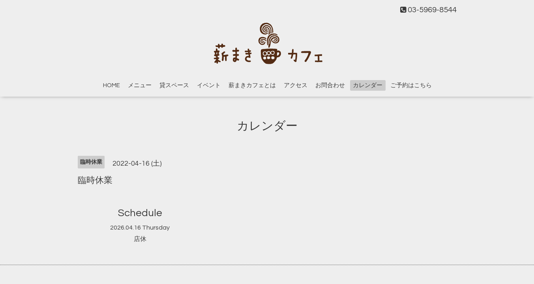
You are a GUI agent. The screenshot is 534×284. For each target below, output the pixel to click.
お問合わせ (330, 85)
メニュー (140, 85)
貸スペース (174, 85)
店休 (140, 239)
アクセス (295, 85)
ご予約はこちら (411, 85)
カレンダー (367, 85)
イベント (209, 85)
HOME (111, 85)
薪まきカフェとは (252, 85)
